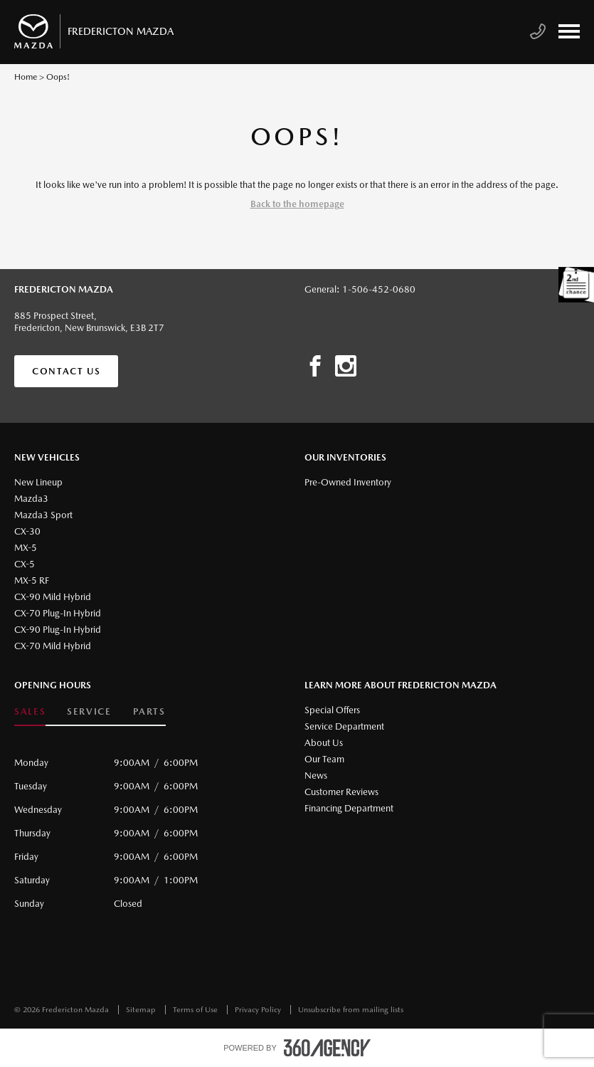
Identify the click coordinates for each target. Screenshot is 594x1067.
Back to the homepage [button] (297, 204)
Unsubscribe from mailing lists (350, 1009)
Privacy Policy (259, 1009)
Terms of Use (196, 1009)
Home (25, 77)
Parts (149, 711)
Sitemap (142, 1009)
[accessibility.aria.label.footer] (327, 1047)
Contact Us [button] (66, 371)
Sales (30, 711)
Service (89, 711)
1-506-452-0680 (378, 289)
